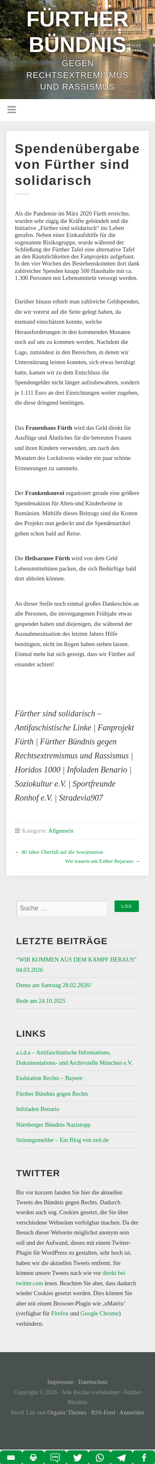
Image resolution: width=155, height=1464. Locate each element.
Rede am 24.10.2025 (40, 1000)
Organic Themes (67, 1412)
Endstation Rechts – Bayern (49, 1078)
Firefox (60, 1313)
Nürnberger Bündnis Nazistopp (53, 1124)
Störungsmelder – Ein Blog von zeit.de (62, 1140)
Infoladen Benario (37, 1109)
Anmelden (131, 1412)
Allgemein (61, 830)
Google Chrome (100, 1313)
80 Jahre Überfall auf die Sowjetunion (62, 852)
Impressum (61, 1382)
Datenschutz (92, 1382)
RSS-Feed (103, 1412)
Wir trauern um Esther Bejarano (99, 861)
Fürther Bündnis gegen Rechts (52, 1093)
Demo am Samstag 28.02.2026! (53, 985)
